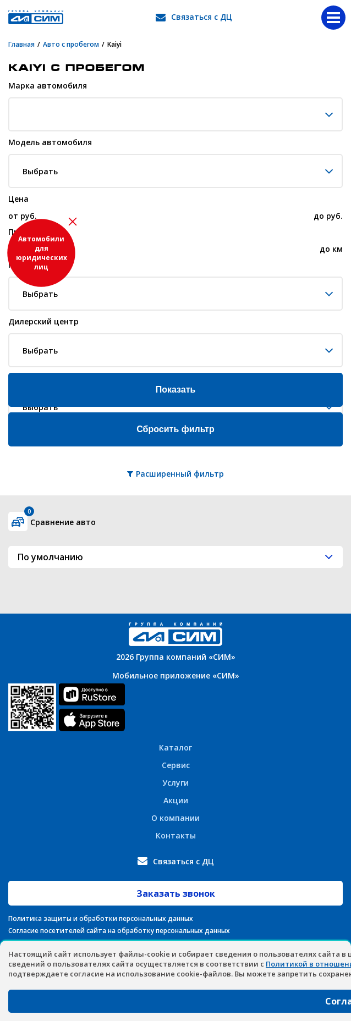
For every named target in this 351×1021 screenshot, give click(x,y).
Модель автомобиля (50, 142)
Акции (175, 800)
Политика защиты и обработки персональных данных (100, 918)
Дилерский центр (43, 321)
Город (20, 265)
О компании (175, 818)
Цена (18, 199)
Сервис (176, 765)
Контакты (176, 835)
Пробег (22, 232)
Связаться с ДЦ (201, 17)
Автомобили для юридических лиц (41, 253)
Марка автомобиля (47, 85)
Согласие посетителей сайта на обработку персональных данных (119, 930)
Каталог (175, 747)
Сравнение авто (60, 519)
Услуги (175, 782)
